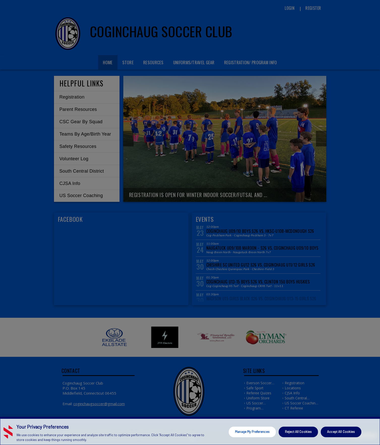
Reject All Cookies (298, 432)
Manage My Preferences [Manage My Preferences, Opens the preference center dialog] (252, 432)
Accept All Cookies (341, 432)
